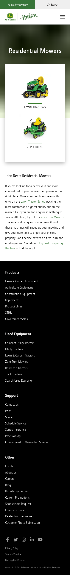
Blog (8, 485)
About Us (10, 472)
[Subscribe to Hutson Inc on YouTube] (40, 540)
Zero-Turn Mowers (16, 361)
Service (9, 417)
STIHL (8, 312)
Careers (9, 478)
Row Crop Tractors (16, 368)
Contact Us (11, 404)
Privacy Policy (11, 548)
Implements (12, 300)
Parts (8, 411)
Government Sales (16, 319)
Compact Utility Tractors (19, 343)
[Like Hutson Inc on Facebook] (7, 540)
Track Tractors (13, 374)
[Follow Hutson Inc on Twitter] (15, 540)
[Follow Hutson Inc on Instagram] (24, 540)
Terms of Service (13, 554)
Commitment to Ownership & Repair (27, 442)
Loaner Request (15, 510)
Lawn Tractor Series (33, 201)
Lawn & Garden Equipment (21, 281)
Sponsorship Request (18, 504)
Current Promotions (17, 497)
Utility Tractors (14, 349)
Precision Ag (13, 436)
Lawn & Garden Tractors (20, 355)
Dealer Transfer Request (20, 516)
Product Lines (13, 306)
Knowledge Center (16, 491)
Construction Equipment (20, 294)
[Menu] (62, 17)
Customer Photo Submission (22, 522)
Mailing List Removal (15, 560)
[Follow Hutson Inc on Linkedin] (32, 540)
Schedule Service (15, 423)
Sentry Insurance (15, 429)
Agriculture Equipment (19, 287)
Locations (11, 466)
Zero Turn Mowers (52, 217)
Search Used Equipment (19, 380)
